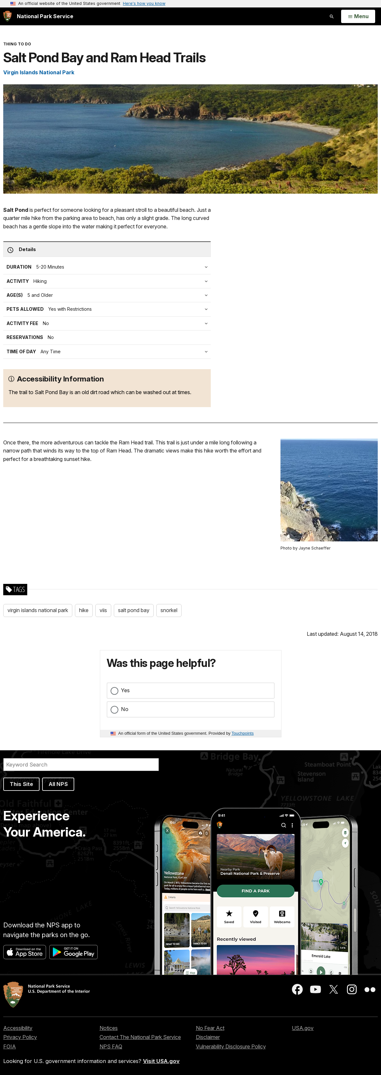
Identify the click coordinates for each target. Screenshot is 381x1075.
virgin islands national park (37, 610)
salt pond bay (133, 610)
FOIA (9, 1046)
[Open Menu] (358, 16)
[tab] (108, 323)
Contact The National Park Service (140, 1037)
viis (103, 610)
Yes (125, 690)
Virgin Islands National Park (38, 72)
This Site (21, 784)
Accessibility (17, 1028)
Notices (109, 1028)
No (124, 709)
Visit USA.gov (161, 1061)
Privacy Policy (20, 1037)
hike (84, 610)
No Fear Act (210, 1028)
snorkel (169, 610)
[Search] (81, 764)
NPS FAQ (111, 1046)
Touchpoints (243, 733)
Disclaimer (208, 1037)
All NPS (58, 784)
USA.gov (303, 1028)
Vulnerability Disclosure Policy (231, 1046)
